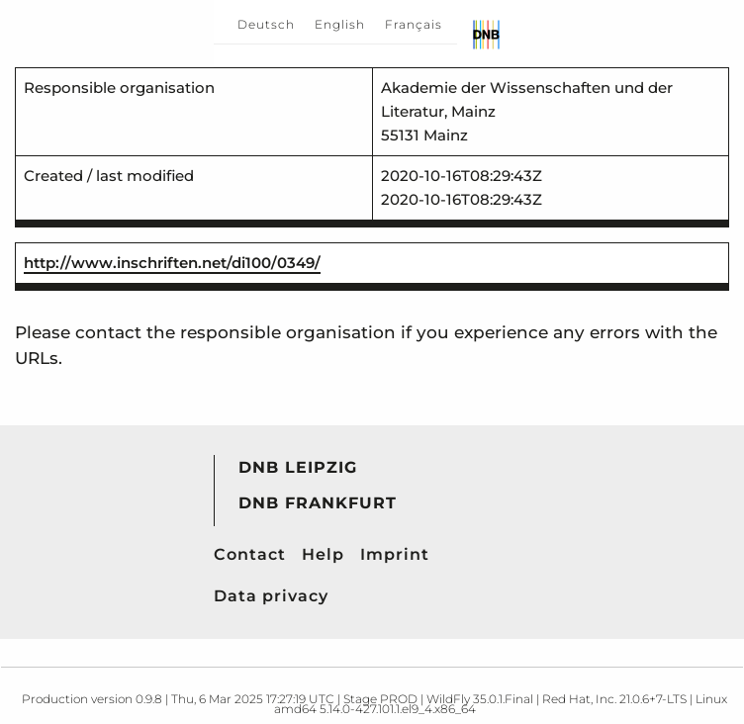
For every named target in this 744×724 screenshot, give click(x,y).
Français (413, 24)
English (340, 24)
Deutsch (266, 24)
